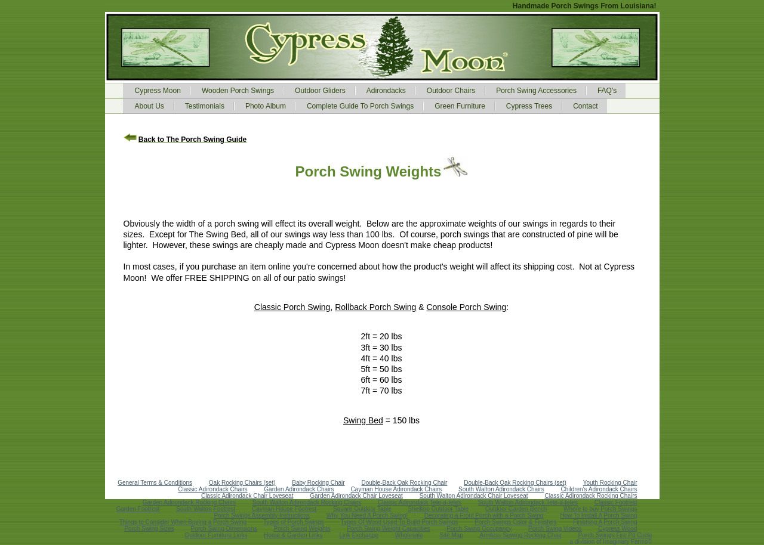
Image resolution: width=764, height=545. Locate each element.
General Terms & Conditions (155, 482)
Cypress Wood (617, 528)
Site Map (451, 535)
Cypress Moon (158, 90)
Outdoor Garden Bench (516, 509)
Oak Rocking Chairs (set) (242, 482)
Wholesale (409, 535)
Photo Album (265, 106)
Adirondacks (386, 90)
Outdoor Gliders (320, 90)
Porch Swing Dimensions (224, 528)
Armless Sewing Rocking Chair (521, 535)
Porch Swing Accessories (536, 90)
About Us (149, 106)
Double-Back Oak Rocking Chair (404, 482)
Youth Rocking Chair (610, 482)
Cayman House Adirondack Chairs (396, 489)
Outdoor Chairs (451, 90)
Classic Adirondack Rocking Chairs (590, 496)
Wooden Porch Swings (238, 90)
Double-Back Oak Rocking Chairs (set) (515, 482)
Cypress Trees (529, 106)
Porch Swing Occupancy (479, 528)
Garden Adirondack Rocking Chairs (189, 502)
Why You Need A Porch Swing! (367, 515)
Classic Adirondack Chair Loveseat (247, 496)
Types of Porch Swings (293, 522)
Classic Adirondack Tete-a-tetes (419, 502)
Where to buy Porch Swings (600, 509)
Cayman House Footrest (284, 509)
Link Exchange (358, 535)
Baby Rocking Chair (318, 482)
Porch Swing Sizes (149, 528)
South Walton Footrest (205, 509)
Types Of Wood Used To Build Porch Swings (399, 522)
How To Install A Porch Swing (598, 515)
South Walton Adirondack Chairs (501, 489)
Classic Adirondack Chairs (212, 489)
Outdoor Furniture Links (215, 535)
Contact (585, 106)
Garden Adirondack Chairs (299, 489)
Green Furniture (460, 106)
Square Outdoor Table (362, 509)
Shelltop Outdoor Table (438, 509)
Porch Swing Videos (554, 528)
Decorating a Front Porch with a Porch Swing (484, 515)
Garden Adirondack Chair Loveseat (356, 496)
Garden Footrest (137, 509)
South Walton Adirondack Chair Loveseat (474, 496)
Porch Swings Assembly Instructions (262, 515)
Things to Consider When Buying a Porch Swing (183, 522)
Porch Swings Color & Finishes (515, 522)
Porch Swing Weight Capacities (388, 528)
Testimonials (204, 106)
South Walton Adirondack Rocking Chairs (307, 502)
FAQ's (607, 90)
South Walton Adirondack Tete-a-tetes (528, 502)
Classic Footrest (615, 502)
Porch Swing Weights (302, 528)
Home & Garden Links (293, 535)
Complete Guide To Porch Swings (360, 106)
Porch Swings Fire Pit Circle (615, 535)
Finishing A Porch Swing (605, 522)
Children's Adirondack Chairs (598, 489)
